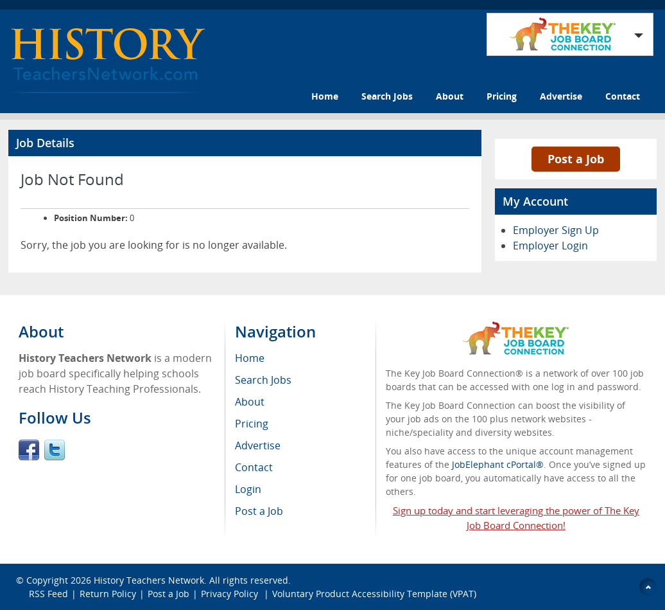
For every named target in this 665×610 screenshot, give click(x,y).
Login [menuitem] (248, 489)
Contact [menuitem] (254, 467)
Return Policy (108, 594)
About (449, 96)
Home (324, 96)
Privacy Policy (231, 594)
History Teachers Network (149, 580)
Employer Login (550, 245)
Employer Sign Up (556, 230)
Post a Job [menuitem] (259, 511)
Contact (622, 96)
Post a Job (576, 158)
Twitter (54, 450)
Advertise (561, 96)
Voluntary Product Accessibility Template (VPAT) (374, 594)
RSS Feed (48, 594)
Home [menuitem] (249, 358)
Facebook (29, 450)
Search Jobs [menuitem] (263, 380)
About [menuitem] (249, 402)
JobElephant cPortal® (498, 464)
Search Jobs (387, 96)
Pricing (502, 96)
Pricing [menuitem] (251, 424)
